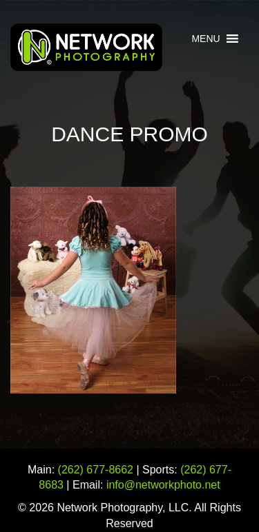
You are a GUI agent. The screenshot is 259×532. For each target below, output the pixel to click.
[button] (205, 38)
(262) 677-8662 (95, 469)
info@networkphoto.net (163, 485)
